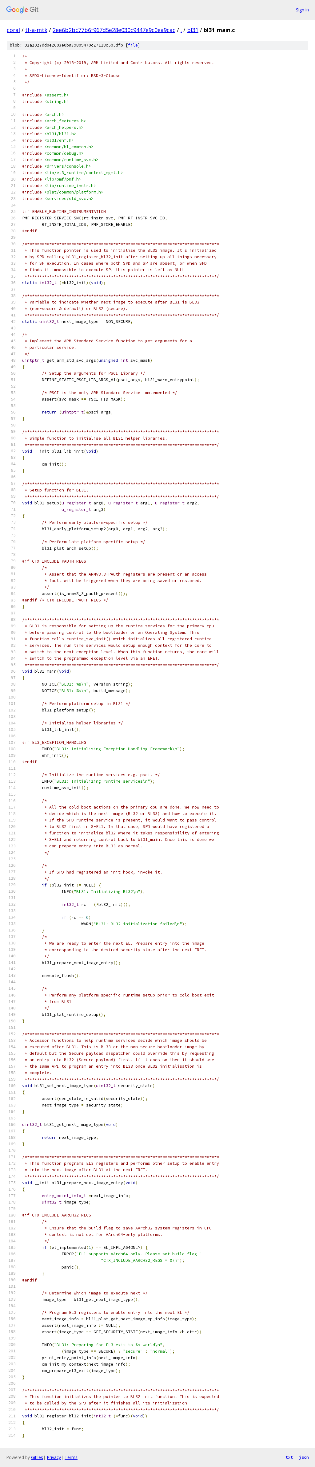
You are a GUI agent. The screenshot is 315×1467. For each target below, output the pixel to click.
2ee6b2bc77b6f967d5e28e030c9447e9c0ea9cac (114, 30)
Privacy (54, 1457)
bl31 (192, 30)
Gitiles (37, 1457)
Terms (71, 1457)
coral (13, 30)
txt (289, 1457)
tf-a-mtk (36, 30)
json (304, 1457)
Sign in (302, 10)
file (133, 45)
